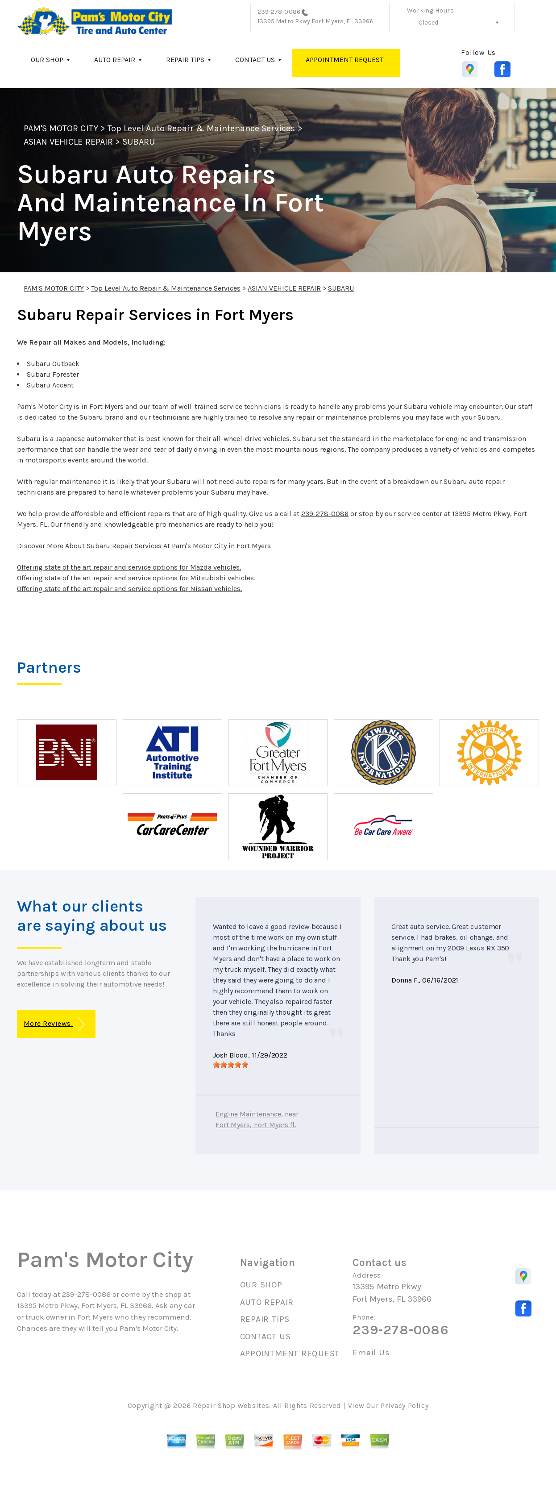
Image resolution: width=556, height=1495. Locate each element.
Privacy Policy (404, 1405)
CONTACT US (255, 59)
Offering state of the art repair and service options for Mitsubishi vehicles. (136, 578)
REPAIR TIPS (185, 59)
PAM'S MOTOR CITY (61, 128)
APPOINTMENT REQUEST (344, 59)
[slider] (231, 1064)
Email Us (371, 1353)
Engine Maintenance (248, 1114)
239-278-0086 (278, 12)
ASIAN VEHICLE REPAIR (68, 142)
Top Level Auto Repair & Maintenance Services (201, 128)
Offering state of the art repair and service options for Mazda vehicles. (129, 567)
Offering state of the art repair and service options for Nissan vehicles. (129, 588)
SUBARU (138, 142)
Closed (428, 22)
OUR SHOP (47, 59)
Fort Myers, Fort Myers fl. (256, 1124)
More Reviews (54, 1024)
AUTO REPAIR (114, 59)
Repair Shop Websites (231, 1405)
